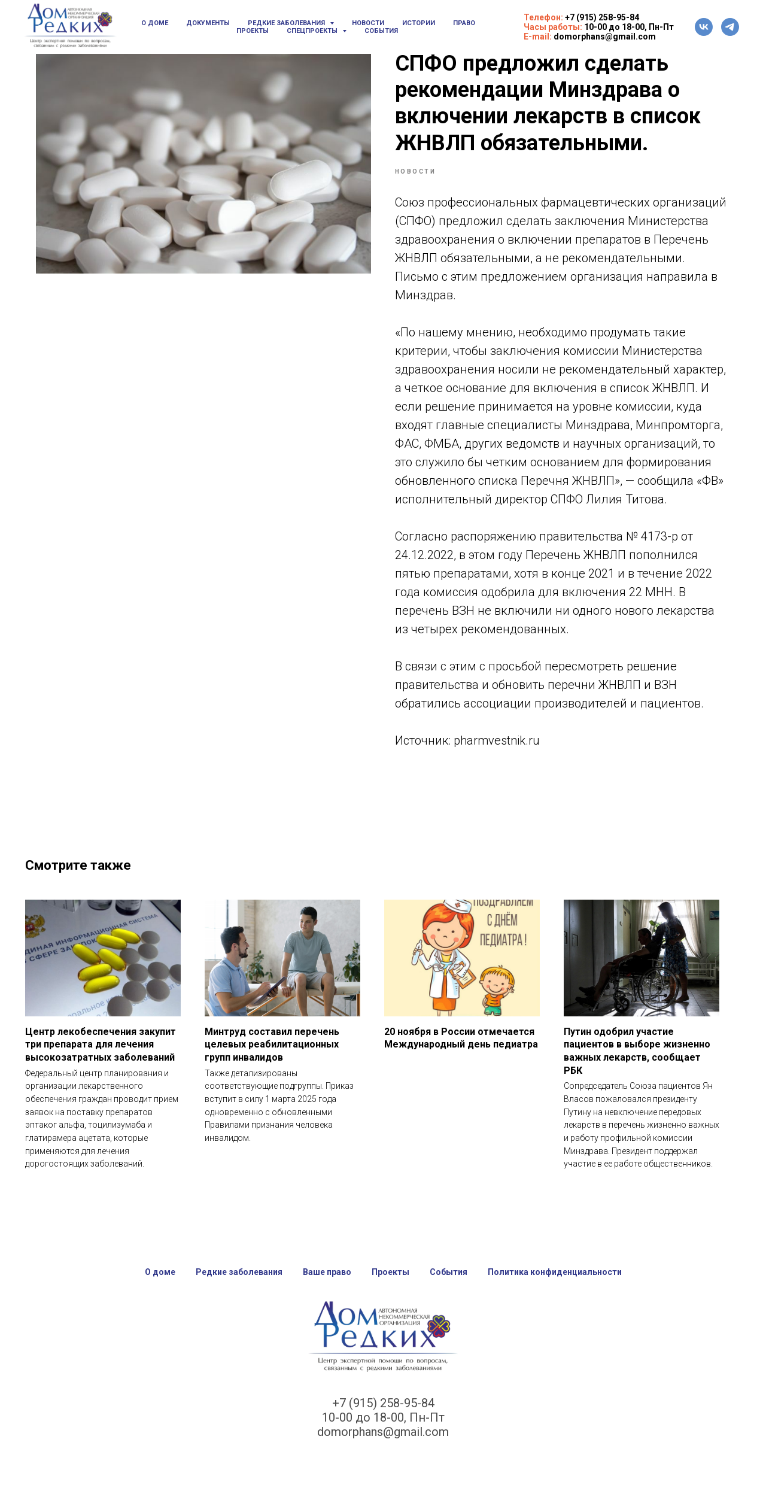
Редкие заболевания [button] (287, 23)
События (381, 31)
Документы (208, 23)
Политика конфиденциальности (555, 1285)
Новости (368, 23)
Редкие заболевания (239, 1285)
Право (464, 23)
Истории (418, 23)
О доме (154, 23)
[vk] (704, 27)
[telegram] (730, 27)
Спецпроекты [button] (313, 31)
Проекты (252, 31)
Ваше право (327, 1285)
